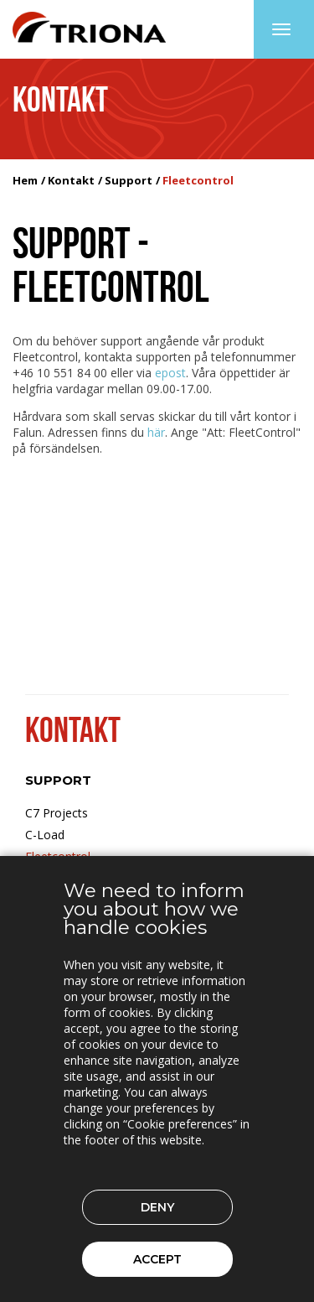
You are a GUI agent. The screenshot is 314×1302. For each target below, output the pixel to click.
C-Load (44, 835)
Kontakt (71, 180)
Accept (157, 1259)
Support (128, 180)
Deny (157, 1207)
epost (170, 373)
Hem (25, 180)
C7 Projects (56, 813)
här (156, 432)
